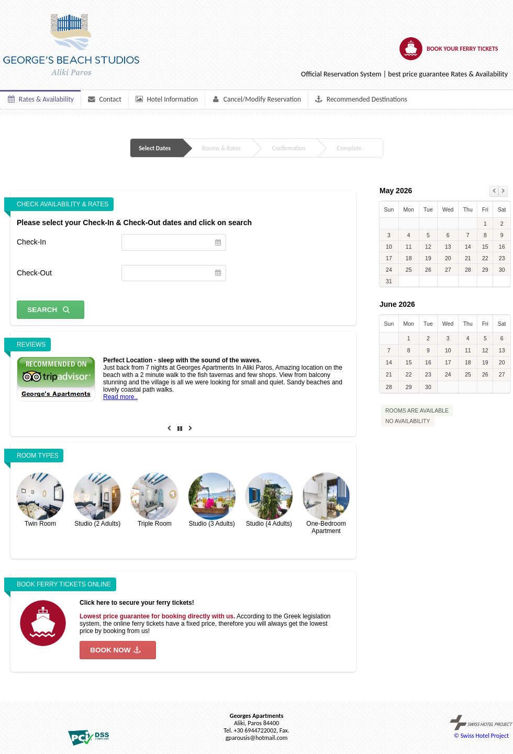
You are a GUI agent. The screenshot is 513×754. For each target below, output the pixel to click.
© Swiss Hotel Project (481, 727)
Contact (104, 99)
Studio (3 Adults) (212, 500)
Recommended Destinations (361, 99)
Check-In (31, 242)
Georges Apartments (257, 715)
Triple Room (154, 500)
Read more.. (120, 397)
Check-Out (34, 273)
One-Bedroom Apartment (326, 504)
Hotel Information (166, 99)
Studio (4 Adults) (269, 500)
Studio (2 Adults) (97, 500)
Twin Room (40, 500)
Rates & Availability (40, 99)
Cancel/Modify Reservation (256, 99)
